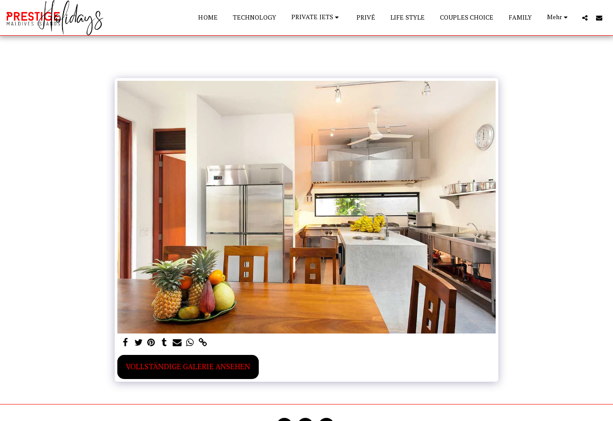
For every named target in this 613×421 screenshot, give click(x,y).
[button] (316, 17)
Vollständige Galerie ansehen (188, 366)
